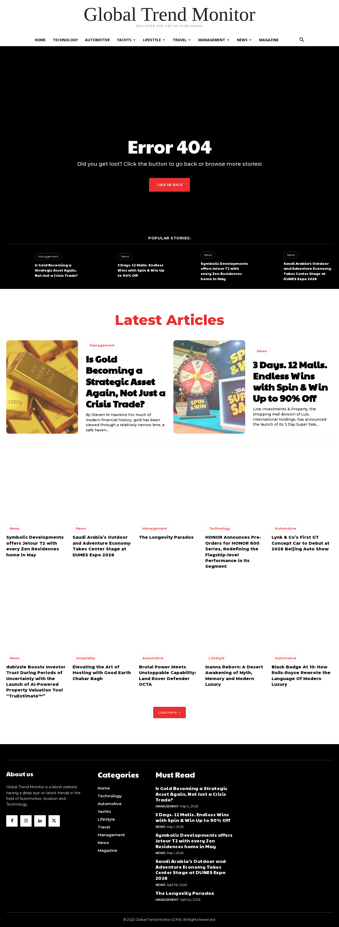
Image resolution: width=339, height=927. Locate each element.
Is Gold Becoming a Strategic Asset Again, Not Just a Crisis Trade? (56, 270)
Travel (182, 39)
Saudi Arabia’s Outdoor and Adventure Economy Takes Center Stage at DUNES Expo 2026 (307, 271)
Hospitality (85, 660)
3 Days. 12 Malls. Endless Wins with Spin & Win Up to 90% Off (141, 270)
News (244, 39)
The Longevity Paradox (166, 538)
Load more (169, 714)
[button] (301, 40)
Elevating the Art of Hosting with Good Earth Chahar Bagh (102, 674)
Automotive (97, 39)
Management (213, 39)
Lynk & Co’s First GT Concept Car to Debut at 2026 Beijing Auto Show (300, 544)
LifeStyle (154, 39)
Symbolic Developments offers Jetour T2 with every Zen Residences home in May (224, 271)
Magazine (269, 39)
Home (40, 39)
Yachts (126, 39)
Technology (65, 39)
